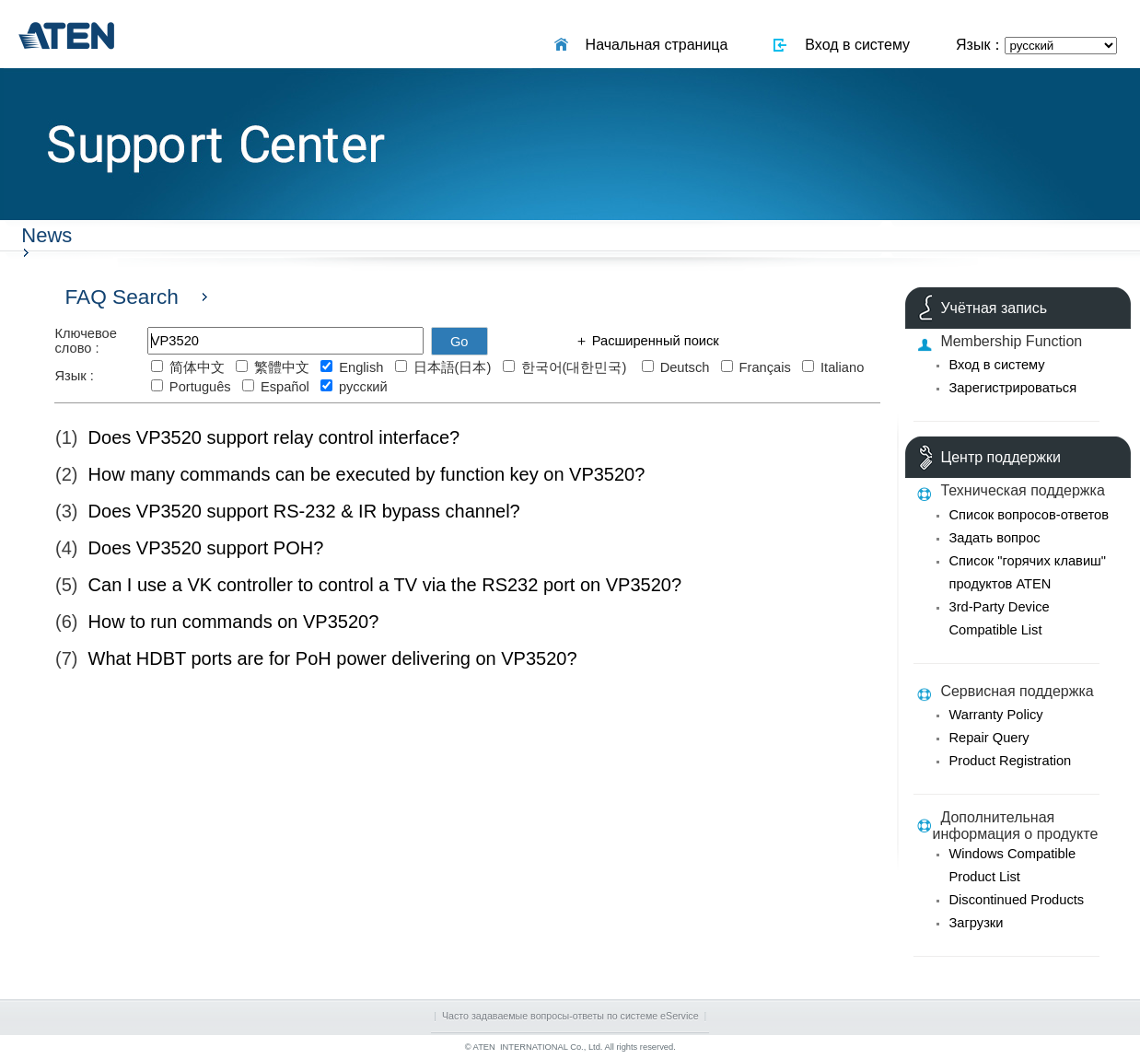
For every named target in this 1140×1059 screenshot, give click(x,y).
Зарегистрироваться (1012, 387)
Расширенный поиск (653, 340)
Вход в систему (853, 44)
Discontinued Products (1016, 899)
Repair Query (988, 737)
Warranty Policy (995, 714)
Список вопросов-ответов (1028, 514)
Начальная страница (652, 44)
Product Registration (1009, 760)
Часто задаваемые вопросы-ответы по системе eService (570, 1015)
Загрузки (975, 922)
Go (459, 341)
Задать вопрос (994, 537)
